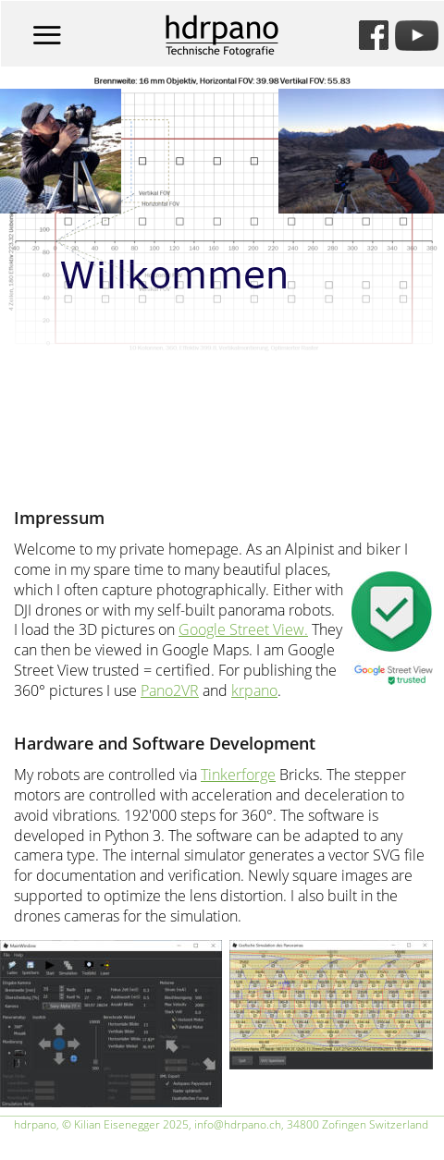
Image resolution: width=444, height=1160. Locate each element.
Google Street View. (243, 629)
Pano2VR (170, 690)
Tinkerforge (238, 774)
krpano (254, 690)
